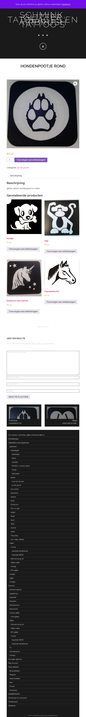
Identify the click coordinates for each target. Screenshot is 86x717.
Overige (12, 582)
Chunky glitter (15, 613)
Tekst (12, 524)
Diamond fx (14, 609)
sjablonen (13, 446)
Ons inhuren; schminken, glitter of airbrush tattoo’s (26, 435)
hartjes (13, 512)
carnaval (15, 462)
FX (10, 648)
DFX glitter (14, 570)
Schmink (11, 586)
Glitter (12, 543)
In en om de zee (18, 481)
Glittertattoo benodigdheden (18, 443)
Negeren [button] (66, 4)
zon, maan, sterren (17, 539)
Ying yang (14, 535)
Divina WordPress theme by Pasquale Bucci (43, 715)
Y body (13, 547)
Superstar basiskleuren (20, 551)
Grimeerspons (15, 651)
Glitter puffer (15, 562)
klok (11, 682)
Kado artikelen (13, 667)
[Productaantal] (10, 159)
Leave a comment (43, 326)
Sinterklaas (15, 454)
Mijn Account (13, 663)
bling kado (13, 690)
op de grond (23, 167)
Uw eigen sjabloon (15, 659)
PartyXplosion (15, 605)
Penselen (13, 601)
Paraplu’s (13, 675)
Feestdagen (15, 450)
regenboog (14, 593)
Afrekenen (12, 706)
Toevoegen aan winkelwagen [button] (23, 249)
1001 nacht (14, 489)
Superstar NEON (17, 555)
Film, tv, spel (15, 508)
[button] (75, 84)
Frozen (12, 686)
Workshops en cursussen (17, 698)
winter (13, 532)
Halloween (15, 474)
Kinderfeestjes (13, 439)
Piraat (12, 516)
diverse (13, 497)
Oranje (14, 470)
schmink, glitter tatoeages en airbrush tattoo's (43, 19)
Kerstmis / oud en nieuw (21, 466)
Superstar (13, 597)
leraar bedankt (15, 678)
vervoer (13, 528)
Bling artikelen (15, 671)
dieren (13, 477)
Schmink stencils (16, 590)
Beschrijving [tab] (16, 175)
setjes (12, 578)
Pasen (14, 458)
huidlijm (12, 574)
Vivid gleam (15, 617)
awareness (14, 493)
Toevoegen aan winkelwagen (30, 160)
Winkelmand (13, 702)
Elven (13, 501)
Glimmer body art (17, 559)
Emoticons (14, 504)
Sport (13, 520)
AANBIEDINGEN (14, 694)
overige (13, 566)
